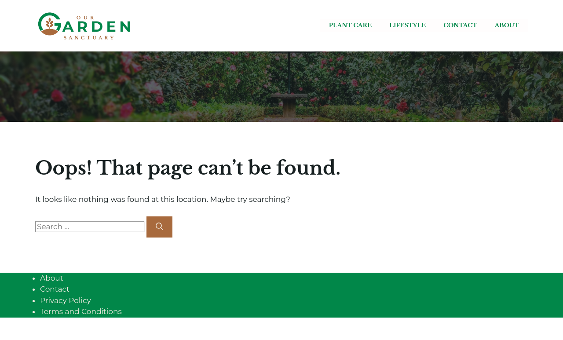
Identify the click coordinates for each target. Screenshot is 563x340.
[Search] (159, 227)
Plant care (350, 25)
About (507, 25)
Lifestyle (407, 25)
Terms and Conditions (81, 311)
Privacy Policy (65, 300)
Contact (460, 25)
